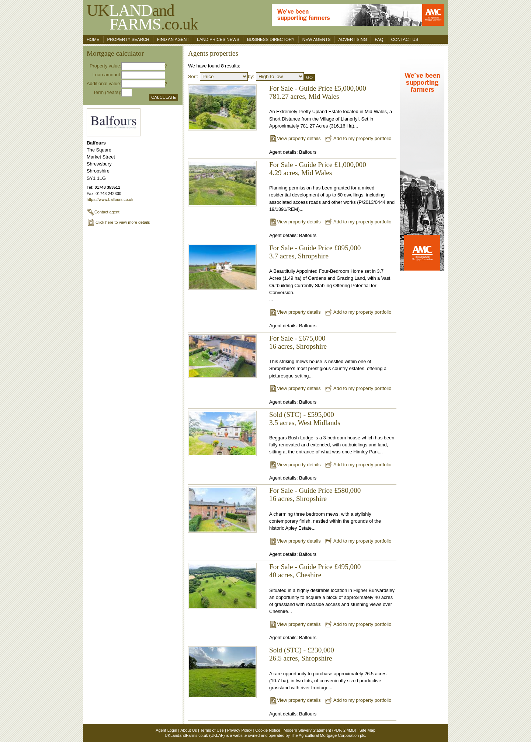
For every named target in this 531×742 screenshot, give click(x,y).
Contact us (404, 39)
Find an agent (173, 39)
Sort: (193, 76)
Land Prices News (218, 39)
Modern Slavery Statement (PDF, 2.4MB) (320, 730)
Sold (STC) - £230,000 (301, 650)
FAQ (379, 39)
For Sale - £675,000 (297, 338)
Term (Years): (107, 92)
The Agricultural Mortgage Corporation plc (328, 735)
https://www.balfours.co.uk (110, 199)
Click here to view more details (118, 222)
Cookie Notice (267, 730)
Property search (128, 39)
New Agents (316, 39)
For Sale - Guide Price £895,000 (315, 248)
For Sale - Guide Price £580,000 (315, 490)
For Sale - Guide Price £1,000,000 (317, 164)
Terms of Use (212, 730)
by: (251, 76)
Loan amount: (107, 74)
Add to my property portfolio (357, 138)
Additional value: (104, 83)
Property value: (105, 66)
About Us (188, 730)
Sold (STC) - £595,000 (301, 414)
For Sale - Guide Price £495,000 (315, 567)
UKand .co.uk (142, 17)
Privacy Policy (239, 730)
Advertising (353, 39)
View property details (295, 138)
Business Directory (271, 39)
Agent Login (166, 730)
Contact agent (103, 212)
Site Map (367, 730)
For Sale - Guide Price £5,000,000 (317, 88)
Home (93, 39)
